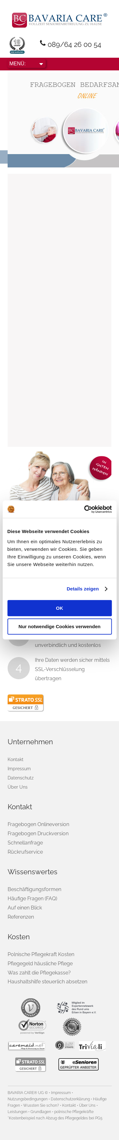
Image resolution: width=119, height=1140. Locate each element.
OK (59, 608)
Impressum (19, 768)
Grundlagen (40, 1112)
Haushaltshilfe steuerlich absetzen (47, 982)
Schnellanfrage (25, 843)
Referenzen (21, 917)
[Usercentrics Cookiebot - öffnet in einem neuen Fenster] (85, 509)
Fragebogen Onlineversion (38, 824)
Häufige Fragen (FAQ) (32, 899)
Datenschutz (21, 777)
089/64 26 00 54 (74, 44)
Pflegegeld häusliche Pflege (40, 964)
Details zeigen (83, 588)
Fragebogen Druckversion (38, 834)
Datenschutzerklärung (70, 1099)
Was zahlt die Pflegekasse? (39, 973)
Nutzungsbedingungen (28, 1099)
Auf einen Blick (25, 908)
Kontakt (15, 759)
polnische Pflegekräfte (74, 1112)
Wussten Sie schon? (41, 1105)
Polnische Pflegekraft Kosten (41, 954)
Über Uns (18, 787)
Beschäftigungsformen (34, 889)
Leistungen (17, 1112)
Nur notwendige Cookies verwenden (59, 626)
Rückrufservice (25, 852)
